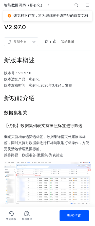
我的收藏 (67, 41)
